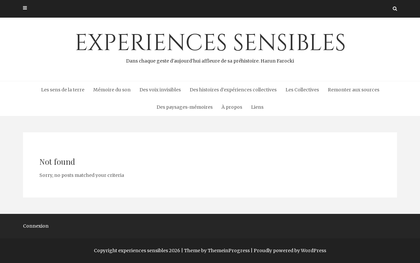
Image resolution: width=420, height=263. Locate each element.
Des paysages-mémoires (185, 107)
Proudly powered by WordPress (290, 251)
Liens (257, 107)
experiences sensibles (210, 46)
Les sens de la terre (62, 90)
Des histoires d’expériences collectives (233, 90)
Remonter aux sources (353, 90)
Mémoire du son (112, 90)
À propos (231, 107)
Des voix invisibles (160, 90)
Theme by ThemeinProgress (217, 251)
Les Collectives (302, 90)
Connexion (36, 226)
